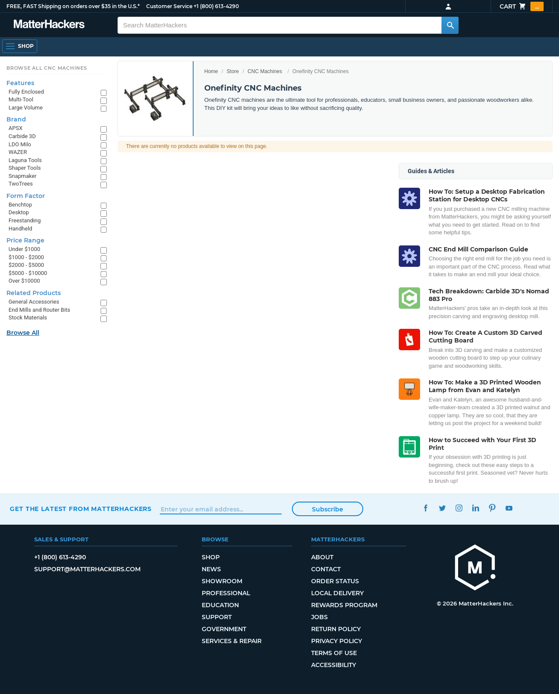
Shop (211, 557)
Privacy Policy (336, 641)
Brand (16, 119)
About (322, 557)
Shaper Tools (25, 168)
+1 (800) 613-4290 (216, 6)
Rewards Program (344, 605)
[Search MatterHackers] (450, 25)
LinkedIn (475, 507)
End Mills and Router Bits (39, 310)
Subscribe (327, 509)
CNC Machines (264, 71)
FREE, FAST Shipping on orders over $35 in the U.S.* (73, 6)
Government (224, 629)
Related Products (33, 293)
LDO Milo (20, 144)
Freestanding (25, 220)
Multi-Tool (21, 99)
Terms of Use (334, 653)
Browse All (22, 333)
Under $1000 (24, 249)
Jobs (319, 617)
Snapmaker (23, 176)
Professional (226, 593)
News (211, 569)
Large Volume (26, 107)
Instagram (458, 507)
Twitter (442, 507)
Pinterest (492, 507)
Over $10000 (24, 281)
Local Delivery (337, 593)
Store (233, 71)
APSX (16, 128)
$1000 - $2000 (26, 257)
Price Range (25, 240)
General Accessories (34, 301)
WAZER (18, 152)
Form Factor (25, 196)
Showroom (222, 581)
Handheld (20, 228)
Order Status (335, 581)
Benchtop (20, 204)
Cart (522, 6)
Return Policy (336, 629)
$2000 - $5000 (26, 265)
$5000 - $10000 (28, 273)
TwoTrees (21, 183)
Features (20, 83)
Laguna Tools (25, 160)
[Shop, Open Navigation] (19, 46)
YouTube (508, 507)
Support (217, 617)
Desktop (19, 212)
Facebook (425, 507)
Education (220, 605)
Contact (326, 569)
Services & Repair (232, 641)
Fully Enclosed (26, 92)
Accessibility (333, 665)
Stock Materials (28, 317)
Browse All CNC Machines (46, 68)
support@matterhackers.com (87, 569)
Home (211, 71)
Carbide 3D (22, 136)
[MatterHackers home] (475, 568)
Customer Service (169, 6)
